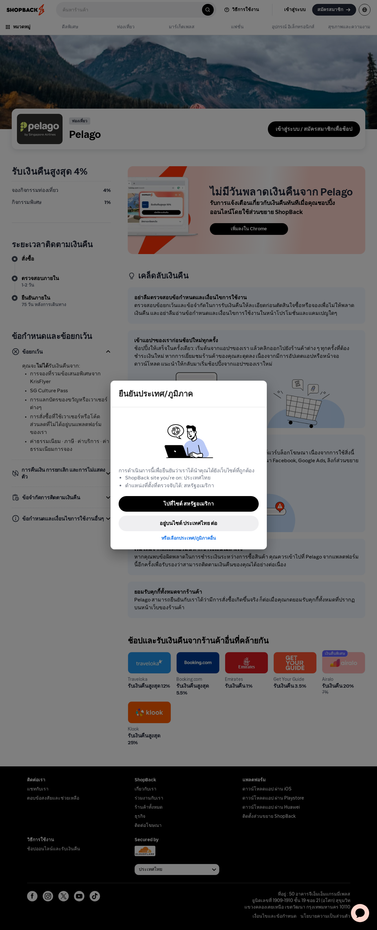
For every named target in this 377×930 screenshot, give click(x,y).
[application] (360, 913)
